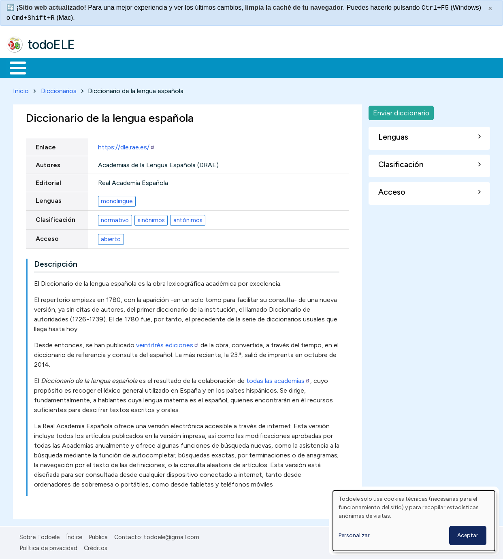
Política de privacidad (48, 546)
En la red (191, 67)
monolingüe (116, 199)
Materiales (45, 67)
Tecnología (242, 67)
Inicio (13, 67)
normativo (115, 218)
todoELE (51, 44)
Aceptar (467, 535)
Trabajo (146, 67)
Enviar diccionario (401, 111)
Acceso (47, 237)
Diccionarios (59, 89)
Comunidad (296, 67)
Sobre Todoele (39, 536)
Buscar (333, 67)
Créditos (95, 546)
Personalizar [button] (354, 535)
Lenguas (49, 199)
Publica (98, 536)
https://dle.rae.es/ (126, 145)
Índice (74, 536)
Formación (97, 67)
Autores (48, 163)
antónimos (187, 218)
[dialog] (414, 521)
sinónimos (151, 218)
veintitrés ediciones (167, 344)
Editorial (48, 181)
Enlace (46, 145)
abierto (111, 237)
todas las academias (277, 379)
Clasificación (55, 218)
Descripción (55, 263)
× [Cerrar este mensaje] (490, 8)
